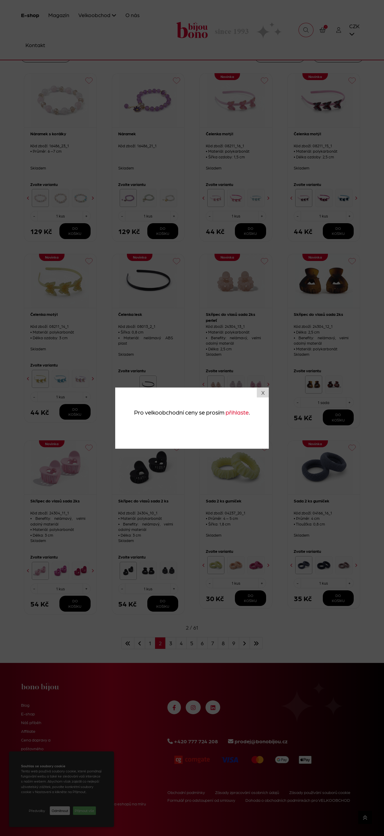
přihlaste (237, 412)
